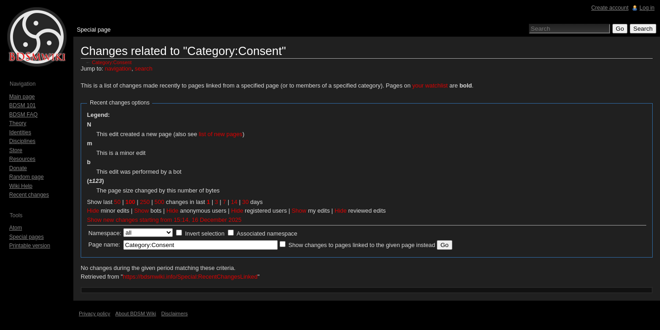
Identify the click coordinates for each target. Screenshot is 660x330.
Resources (22, 159)
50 (117, 201)
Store (15, 150)
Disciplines (22, 141)
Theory (17, 123)
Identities (20, 132)
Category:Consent (112, 62)
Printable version (29, 245)
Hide (93, 210)
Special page (93, 29)
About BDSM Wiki (136, 313)
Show (141, 210)
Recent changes (29, 195)
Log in (646, 8)
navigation (118, 68)
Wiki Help (21, 186)
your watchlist (430, 85)
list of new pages (220, 134)
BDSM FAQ (23, 114)
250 (144, 201)
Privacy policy (94, 313)
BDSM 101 (22, 105)
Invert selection (205, 233)
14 (234, 201)
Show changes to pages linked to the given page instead (361, 245)
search (143, 68)
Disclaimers (174, 313)
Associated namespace (266, 233)
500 (159, 201)
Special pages (26, 237)
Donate (18, 168)
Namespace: (104, 233)
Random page (26, 177)
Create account (609, 8)
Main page (22, 97)
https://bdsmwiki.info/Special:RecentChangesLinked (190, 276)
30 (245, 201)
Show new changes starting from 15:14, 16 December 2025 (164, 219)
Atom (15, 228)
